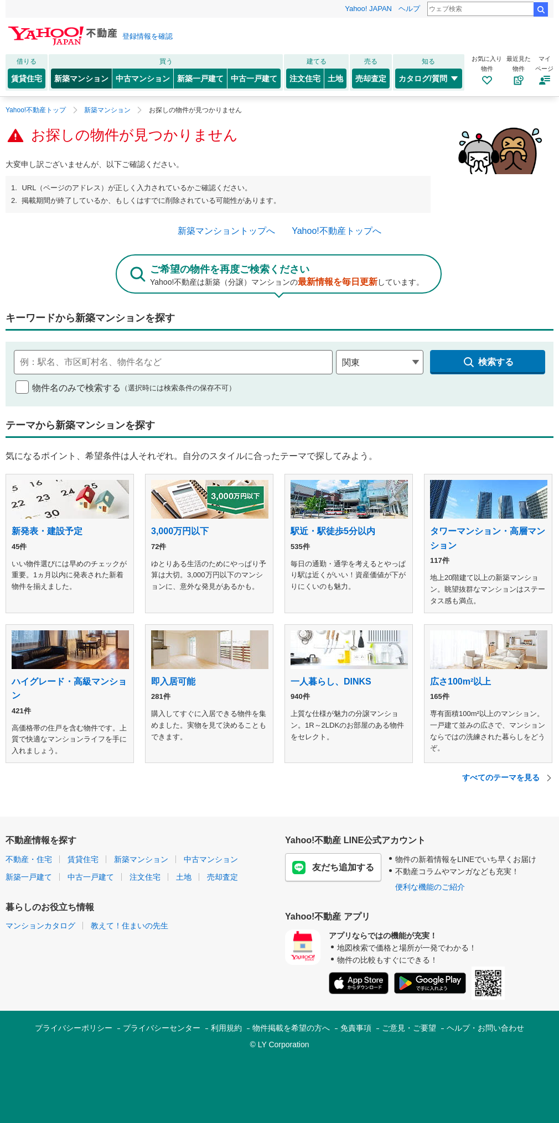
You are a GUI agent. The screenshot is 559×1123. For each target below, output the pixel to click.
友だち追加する (333, 867)
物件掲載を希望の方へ (291, 1027)
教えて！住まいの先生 (129, 925)
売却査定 (370, 78)
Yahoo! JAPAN (368, 8)
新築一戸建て (200, 78)
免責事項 (355, 1027)
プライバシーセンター (161, 1027)
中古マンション (143, 78)
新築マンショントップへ (226, 231)
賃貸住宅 (26, 78)
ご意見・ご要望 (409, 1027)
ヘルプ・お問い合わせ (485, 1027)
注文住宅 (304, 78)
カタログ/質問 (428, 78)
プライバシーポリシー (73, 1027)
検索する (488, 362)
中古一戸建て (254, 78)
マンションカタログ (40, 925)
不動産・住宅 (29, 859)
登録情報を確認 (147, 36)
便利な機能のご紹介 (430, 886)
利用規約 (226, 1027)
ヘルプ (409, 8)
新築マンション (81, 78)
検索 (541, 9)
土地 (335, 78)
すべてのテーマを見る (507, 777)
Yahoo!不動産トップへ (336, 231)
